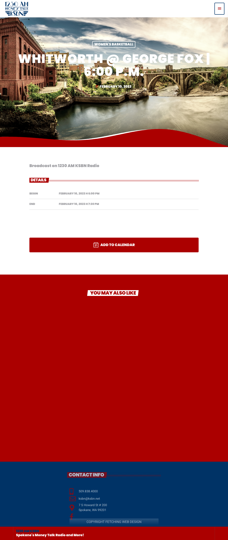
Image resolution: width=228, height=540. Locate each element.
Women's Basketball (113, 44)
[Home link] (17, 8)
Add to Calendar (114, 245)
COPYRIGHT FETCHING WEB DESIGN (113, 526)
